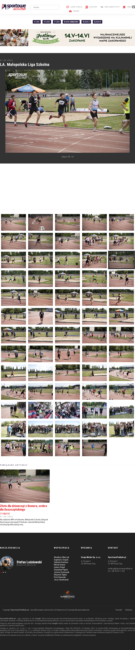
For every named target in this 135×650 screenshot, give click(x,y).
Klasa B (97, 22)
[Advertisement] (67, 186)
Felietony (91, 7)
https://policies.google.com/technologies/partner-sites (62, 618)
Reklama (128, 610)
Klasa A (86, 22)
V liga (56, 22)
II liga (36, 22)
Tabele (127, 7)
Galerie (74, 11)
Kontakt (119, 610)
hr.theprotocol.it (61, 610)
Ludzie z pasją (74, 7)
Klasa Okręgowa (71, 22)
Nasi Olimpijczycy (110, 7)
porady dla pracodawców (79, 610)
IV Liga (47, 22)
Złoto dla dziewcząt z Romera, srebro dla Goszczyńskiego (25, 509)
